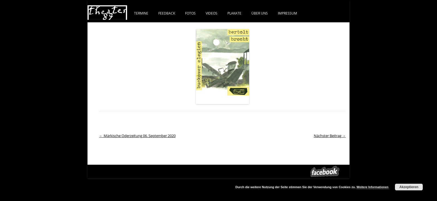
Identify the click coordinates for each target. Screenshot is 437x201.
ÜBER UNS (259, 13)
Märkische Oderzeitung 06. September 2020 (137, 135)
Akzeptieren (408, 187)
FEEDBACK (166, 13)
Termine (141, 13)
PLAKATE (234, 13)
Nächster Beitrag (330, 135)
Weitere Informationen (372, 187)
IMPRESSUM (287, 13)
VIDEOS (211, 13)
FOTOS (190, 13)
